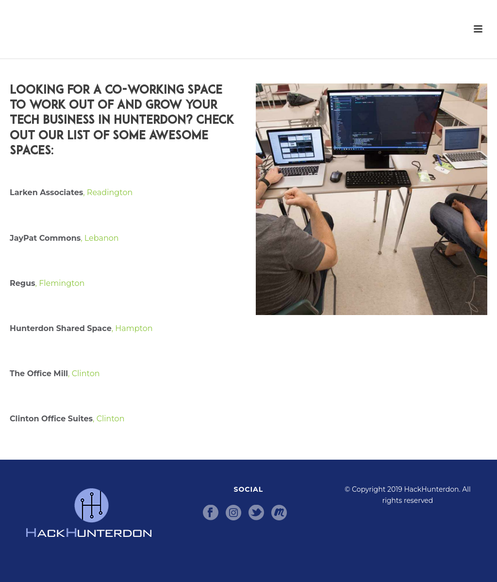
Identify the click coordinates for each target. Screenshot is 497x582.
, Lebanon (64, 238)
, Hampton (81, 328)
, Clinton (55, 373)
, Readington (76, 192)
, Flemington (47, 283)
